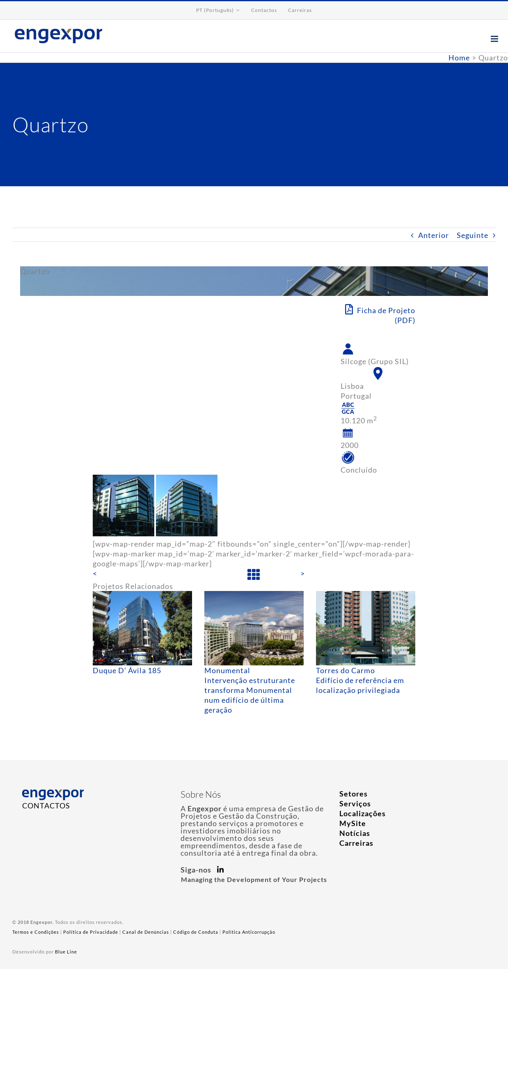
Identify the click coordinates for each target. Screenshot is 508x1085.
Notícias (354, 833)
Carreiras (356, 842)
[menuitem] (218, 10)
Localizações (362, 813)
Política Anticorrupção (248, 932)
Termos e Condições (35, 932)
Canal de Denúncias (145, 932)
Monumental (227, 670)
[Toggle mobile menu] (495, 39)
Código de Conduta (195, 932)
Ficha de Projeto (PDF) (380, 314)
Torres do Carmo (345, 670)
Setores (353, 793)
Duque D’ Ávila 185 (127, 670)
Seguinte (472, 235)
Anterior (433, 235)
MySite (352, 823)
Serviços (355, 803)
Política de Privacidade (90, 932)
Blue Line (66, 951)
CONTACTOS (46, 805)
